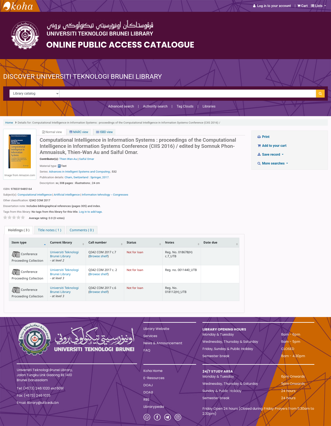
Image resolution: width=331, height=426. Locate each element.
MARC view (78, 132)
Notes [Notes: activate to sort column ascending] (169, 242)
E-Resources (153, 378)
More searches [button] (271, 163)
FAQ (146, 350)
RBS (146, 399)
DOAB (148, 392)
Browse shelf (98, 256)
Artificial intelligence (67, 194)
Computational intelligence (35, 194)
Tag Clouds (185, 106)
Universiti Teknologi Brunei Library (64, 254)
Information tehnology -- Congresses (105, 194)
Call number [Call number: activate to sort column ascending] (97, 242)
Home (9, 122)
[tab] (18, 230)
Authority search (155, 106)
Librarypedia (153, 406)
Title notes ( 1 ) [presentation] (49, 230)
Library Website (156, 328)
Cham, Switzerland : (77, 177)
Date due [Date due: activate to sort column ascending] (210, 242)
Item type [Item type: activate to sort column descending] (19, 242)
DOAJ (148, 385)
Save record (269, 154)
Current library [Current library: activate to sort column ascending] (61, 242)
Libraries (208, 106)
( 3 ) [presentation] (18, 230)
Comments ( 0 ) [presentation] (82, 230)
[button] (302, 6)
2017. (105, 177)
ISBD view (104, 132)
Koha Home (153, 370)
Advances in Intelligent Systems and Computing (79, 171)
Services (150, 335)
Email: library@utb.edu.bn (38, 402)
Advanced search (121, 106)
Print (263, 137)
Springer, (95, 177)
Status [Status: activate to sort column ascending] (131, 242)
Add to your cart (271, 146)
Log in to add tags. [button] (91, 211)
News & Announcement (162, 343)
